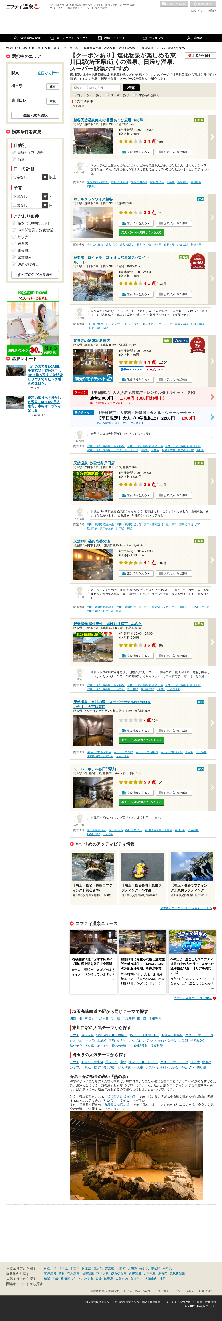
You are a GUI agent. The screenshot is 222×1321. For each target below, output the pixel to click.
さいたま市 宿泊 (123, 752)
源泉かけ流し (120, 1046)
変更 (53, 86)
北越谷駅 (182, 244)
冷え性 (121, 1040)
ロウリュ (102, 1046)
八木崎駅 (193, 830)
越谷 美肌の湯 (139, 182)
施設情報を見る (137, 152)
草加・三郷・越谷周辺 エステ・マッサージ (112, 450)
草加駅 (155, 450)
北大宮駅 (201, 752)
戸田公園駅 (106, 528)
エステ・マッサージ (199, 1035)
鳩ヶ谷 (104, 1018)
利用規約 (155, 1302)
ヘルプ (189, 1291)
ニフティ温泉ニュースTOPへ (193, 998)
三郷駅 (161, 689)
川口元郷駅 (197, 324)
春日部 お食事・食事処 (158, 830)
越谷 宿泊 (111, 244)
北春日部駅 (93, 834)
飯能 (98, 1278)
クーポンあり (120, 95)
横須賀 (65, 1278)
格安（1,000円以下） (144, 1035)
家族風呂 (25, 257)
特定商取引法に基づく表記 (131, 1302)
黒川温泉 (149, 1273)
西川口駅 (92, 528)
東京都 (109, 1268)
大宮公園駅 (122, 756)
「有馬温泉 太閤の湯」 (117, 1105)
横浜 (47, 1278)
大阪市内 (121, 1278)
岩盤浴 (183, 1040)
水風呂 (101, 1040)
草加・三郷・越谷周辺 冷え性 (182, 446)
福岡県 (167, 1268)
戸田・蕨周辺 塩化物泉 (100, 524)
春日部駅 (180, 830)
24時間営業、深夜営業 (147, 1046)
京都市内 (136, 1278)
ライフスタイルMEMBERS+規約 (182, 1302)
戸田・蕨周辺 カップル (185, 607)
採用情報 (210, 1302)
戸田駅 (205, 607)
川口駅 (91, 328)
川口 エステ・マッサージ (157, 324)
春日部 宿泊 (116, 830)
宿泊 (112, 1040)
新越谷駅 (182, 182)
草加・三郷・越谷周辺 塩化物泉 (106, 446)
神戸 (162, 1278)
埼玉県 (63, 1268)
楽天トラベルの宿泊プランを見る (141, 232)
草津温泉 (50, 1273)
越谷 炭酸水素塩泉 (98, 182)
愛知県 (155, 1268)
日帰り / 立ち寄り (31, 152)
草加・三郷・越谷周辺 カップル (106, 689)
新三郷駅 (132, 689)
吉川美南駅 (147, 689)
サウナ (74, 1035)
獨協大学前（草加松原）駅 (178, 450)
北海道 (132, 1268)
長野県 (144, 1268)
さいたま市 (85, 1278)
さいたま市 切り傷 (147, 752)
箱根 (62, 1273)
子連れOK (197, 1040)
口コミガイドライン (167, 1291)
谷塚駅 (145, 450)
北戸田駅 (108, 611)
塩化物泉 (76, 1046)
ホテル (148, 1040)
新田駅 (91, 186)
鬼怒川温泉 (177, 1273)
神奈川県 (50, 1268)
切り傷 (89, 1046)
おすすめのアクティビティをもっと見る (186, 908)
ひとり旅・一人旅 (82, 1040)
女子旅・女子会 (165, 1040)
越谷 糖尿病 (127, 244)
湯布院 (162, 1273)
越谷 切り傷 (144, 244)
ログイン (197, 10)
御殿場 (108, 1278)
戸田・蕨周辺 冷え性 (156, 524)
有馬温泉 (73, 1273)
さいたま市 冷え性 (172, 752)
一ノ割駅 (108, 834)
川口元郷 (76, 1018)
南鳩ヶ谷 (91, 1018)
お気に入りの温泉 (174, 4)
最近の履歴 (203, 4)
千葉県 (74, 1268)
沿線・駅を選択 (35, 115)
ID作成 (211, 10)
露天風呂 (87, 1035)
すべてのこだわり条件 (35, 275)
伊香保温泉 (119, 1273)
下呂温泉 (102, 1273)
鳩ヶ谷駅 (102, 328)
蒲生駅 (171, 182)
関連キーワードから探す (24, 1284)
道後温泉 (135, 1273)
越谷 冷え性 (157, 182)
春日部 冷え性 (133, 830)
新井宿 (115, 1018)
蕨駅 (129, 528)
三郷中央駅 (173, 689)
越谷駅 (157, 244)
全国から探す (48, 73)
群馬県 (98, 1268)
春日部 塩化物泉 (96, 830)
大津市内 (151, 1278)
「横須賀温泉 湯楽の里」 (121, 1097)
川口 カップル (131, 324)
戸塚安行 (128, 1018)
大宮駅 (189, 752)
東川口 (141, 1018)
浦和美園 (155, 1018)
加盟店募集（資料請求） (106, 1291)
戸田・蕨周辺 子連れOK (185, 524)
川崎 (55, 1278)
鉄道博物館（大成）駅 (100, 756)
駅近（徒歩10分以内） (112, 1035)
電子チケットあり (89, 95)
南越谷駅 (196, 182)
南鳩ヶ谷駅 (181, 324)
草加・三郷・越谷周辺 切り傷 (145, 446)
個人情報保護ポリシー (98, 1302)
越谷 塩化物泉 (119, 182)
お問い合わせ (207, 1291)
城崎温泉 (88, 1273)
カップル (135, 1040)
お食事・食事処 (172, 1035)
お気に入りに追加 (175, 152)
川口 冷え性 (113, 324)
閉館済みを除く (148, 95)
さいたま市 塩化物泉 (99, 752)
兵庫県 (86, 1268)
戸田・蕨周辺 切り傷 (129, 524)
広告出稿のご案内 (138, 1291)
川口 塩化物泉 (95, 324)
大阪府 (121, 1268)
